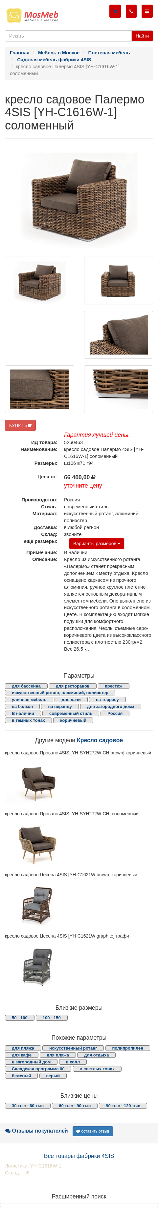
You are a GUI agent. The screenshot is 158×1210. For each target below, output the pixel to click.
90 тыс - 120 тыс (123, 1105)
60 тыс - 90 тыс (75, 1105)
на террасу (107, 699)
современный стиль (70, 713)
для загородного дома (110, 706)
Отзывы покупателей (36, 1131)
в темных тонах (28, 720)
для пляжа (23, 1048)
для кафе (22, 1055)
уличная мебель (29, 699)
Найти (142, 36)
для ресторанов (73, 686)
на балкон (22, 706)
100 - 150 (52, 1017)
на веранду (60, 706)
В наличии (23, 713)
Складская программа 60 (38, 1068)
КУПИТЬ (20, 425)
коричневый (73, 720)
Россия (115, 713)
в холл (73, 1061)
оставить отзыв (92, 1131)
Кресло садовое (100, 740)
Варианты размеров (96, 543)
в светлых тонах (97, 1068)
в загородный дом (31, 1061)
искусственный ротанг (73, 1048)
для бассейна (26, 686)
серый (53, 1075)
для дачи (70, 699)
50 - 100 (20, 1017)
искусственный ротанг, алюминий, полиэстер (60, 692)
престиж (114, 686)
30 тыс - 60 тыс (28, 1105)
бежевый (21, 1075)
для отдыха (96, 1055)
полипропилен (127, 1048)
